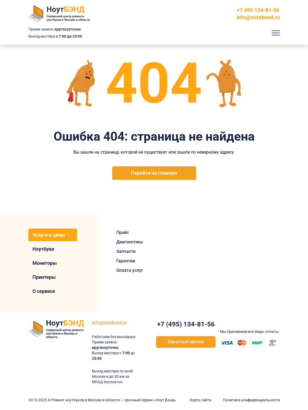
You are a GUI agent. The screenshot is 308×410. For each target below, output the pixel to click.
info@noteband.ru (258, 17)
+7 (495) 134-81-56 (186, 324)
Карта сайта (200, 400)
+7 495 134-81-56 (258, 10)
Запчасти (125, 251)
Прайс (122, 232)
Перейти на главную (154, 173)
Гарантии (125, 260)
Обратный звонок (186, 341)
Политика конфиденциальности (251, 400)
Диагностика (129, 241)
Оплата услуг (129, 270)
